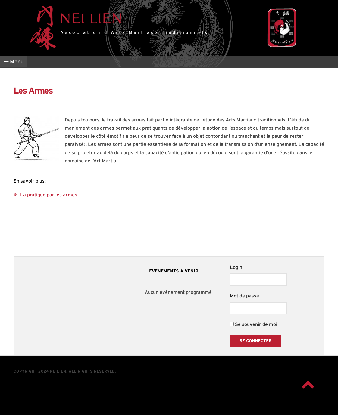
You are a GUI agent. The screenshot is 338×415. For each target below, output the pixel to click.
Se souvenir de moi (253, 324)
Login (236, 267)
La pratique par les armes (48, 194)
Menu (13, 62)
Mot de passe (244, 296)
